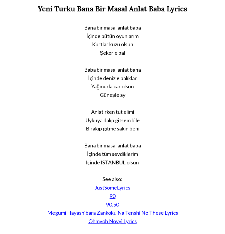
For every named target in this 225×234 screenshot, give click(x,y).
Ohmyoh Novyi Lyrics (112, 221)
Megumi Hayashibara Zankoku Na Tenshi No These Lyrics (112, 212)
